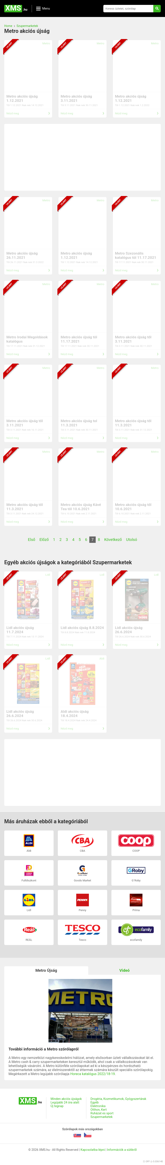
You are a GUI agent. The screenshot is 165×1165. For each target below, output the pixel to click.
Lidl (48, 574)
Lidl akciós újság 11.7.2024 (20, 630)
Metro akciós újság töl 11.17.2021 (79, 339)
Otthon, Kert (99, 1110)
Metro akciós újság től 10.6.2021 (133, 507)
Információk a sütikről (122, 1150)
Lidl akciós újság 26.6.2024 (128, 630)
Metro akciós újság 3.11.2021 (76, 98)
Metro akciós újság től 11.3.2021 (133, 423)
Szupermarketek (27, 26)
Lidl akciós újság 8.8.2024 (82, 628)
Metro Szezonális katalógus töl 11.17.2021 (135, 255)
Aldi (101, 658)
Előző (44, 539)
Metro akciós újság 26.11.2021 (22, 255)
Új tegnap (57, 1106)
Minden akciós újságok (66, 1099)
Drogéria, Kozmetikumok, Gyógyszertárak (118, 1099)
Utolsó (131, 539)
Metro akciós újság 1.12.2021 (22, 98)
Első (31, 539)
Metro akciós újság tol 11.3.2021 (79, 423)
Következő (113, 539)
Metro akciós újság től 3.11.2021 (133, 339)
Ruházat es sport (102, 1113)
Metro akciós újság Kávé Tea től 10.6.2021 (81, 507)
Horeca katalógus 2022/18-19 (92, 1074)
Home (8, 26)
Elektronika (98, 1106)
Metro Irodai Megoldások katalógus (27, 339)
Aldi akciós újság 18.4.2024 (75, 713)
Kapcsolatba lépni (93, 1150)
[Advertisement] (82, 157)
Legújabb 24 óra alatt (65, 1102)
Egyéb (95, 1102)
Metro (46, 43)
